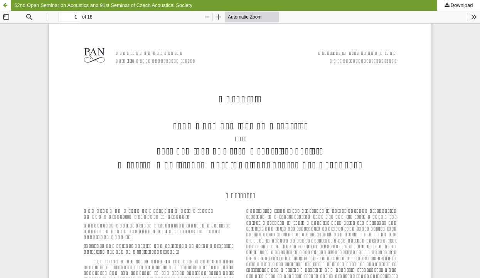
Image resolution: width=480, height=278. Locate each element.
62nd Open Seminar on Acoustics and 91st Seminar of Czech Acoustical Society (103, 5)
